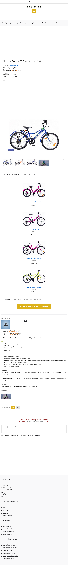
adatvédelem (4, 495)
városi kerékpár (6, 515)
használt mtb (6, 526)
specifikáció (17, 299)
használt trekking (7, 529)
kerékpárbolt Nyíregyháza (9, 556)
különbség (34, 203)
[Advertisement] (34, 41)
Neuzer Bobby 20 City (42, 23)
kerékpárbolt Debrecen (9, 548)
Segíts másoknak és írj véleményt (34, 306)
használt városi (6, 534)
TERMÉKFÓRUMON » (35, 421)
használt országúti (7, 532)
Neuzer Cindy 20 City (34, 201)
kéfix (2, 497)
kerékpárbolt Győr (7, 550)
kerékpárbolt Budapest (8, 545)
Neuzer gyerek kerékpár (27, 23)
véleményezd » (14, 65)
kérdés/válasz (38, 299)
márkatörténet (27, 299)
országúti (4, 513)
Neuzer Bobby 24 (34, 230)
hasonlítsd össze (10, 79)
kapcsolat (4, 493)
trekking (4, 510)
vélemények (5, 23)
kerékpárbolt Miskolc (8, 553)
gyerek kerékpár (14, 23)
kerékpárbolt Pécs (7, 558)
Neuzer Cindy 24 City (34, 258)
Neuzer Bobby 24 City (34, 287)
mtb (3, 507)
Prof (25, 321)
